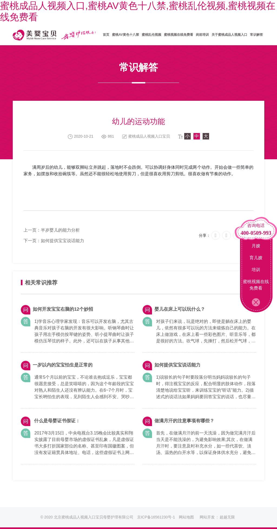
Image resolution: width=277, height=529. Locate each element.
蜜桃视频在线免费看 (256, 284)
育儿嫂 (255, 257)
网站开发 (207, 517)
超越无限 (227, 517)
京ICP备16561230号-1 (156, 517)
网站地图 (186, 517)
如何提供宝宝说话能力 (62, 240)
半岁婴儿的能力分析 (60, 230)
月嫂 (256, 246)
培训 (256, 269)
